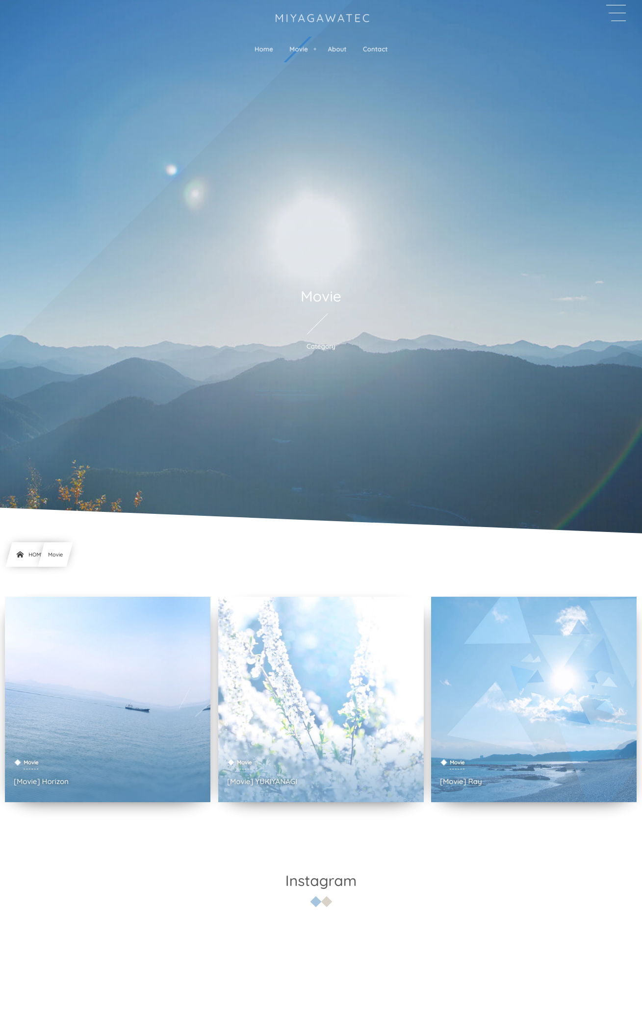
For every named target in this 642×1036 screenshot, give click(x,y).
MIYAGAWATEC (323, 18)
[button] (616, 13)
